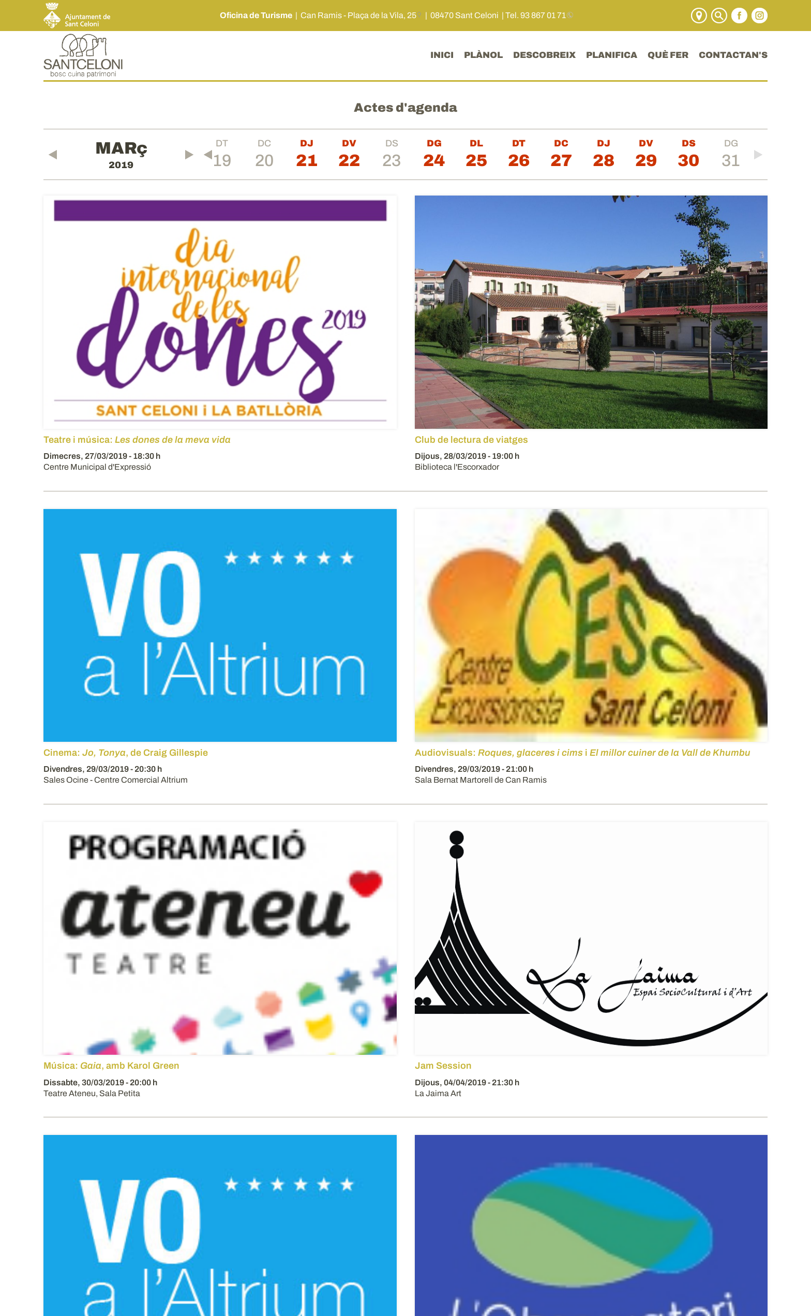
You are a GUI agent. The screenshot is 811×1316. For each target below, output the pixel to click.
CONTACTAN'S (733, 55)
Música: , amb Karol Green (111, 1065)
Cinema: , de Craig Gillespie (125, 752)
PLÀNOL (483, 55)
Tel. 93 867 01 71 (535, 15)
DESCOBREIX (544, 55)
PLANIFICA (611, 55)
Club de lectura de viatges (471, 440)
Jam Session (443, 1065)
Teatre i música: (137, 440)
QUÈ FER (668, 55)
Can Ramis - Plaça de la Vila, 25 (358, 15)
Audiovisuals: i (582, 752)
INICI (442, 55)
